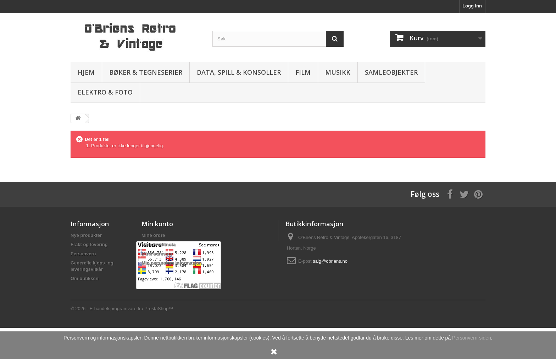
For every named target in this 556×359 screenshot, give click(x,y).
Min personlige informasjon (171, 263)
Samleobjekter (391, 72)
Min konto (157, 224)
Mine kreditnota (158, 244)
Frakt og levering (89, 244)
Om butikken (85, 278)
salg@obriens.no (330, 261)
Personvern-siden (471, 338)
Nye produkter (86, 235)
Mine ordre (153, 235)
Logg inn (472, 5)
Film (303, 72)
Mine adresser (156, 253)
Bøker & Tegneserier (145, 72)
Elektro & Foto (105, 92)
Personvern (83, 253)
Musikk (337, 72)
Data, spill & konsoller (239, 72)
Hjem (86, 72)
